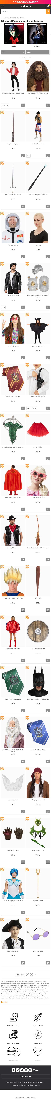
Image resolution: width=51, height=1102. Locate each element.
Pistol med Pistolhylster (38, 396)
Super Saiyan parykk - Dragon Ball (13, 598)
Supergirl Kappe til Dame (13, 649)
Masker (14, 46)
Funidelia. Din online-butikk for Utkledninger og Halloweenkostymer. (25, 6)
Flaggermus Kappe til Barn (38, 346)
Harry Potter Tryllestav (13, 144)
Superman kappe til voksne (13, 497)
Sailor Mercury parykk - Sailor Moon (13, 901)
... (1, 17)
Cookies (30, 1085)
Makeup (37, 46)
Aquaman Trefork (38, 901)
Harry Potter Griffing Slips (13, 396)
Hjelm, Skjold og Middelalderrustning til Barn (38, 296)
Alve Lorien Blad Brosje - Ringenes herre (13, 447)
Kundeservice (25, 1076)
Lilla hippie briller (38, 951)
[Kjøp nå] (23, 105)
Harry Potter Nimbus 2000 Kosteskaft (38, 548)
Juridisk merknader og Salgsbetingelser (32, 1082)
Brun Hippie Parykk (13, 346)
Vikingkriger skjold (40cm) (38, 649)
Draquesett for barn (38, 850)
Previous (1, 35)
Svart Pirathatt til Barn (13, 951)
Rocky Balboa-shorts (38, 144)
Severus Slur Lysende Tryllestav (38, 194)
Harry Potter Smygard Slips (13, 699)
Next (50, 35)
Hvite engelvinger (13, 800)
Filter (3, 52)
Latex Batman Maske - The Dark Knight (38, 699)
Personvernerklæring (19, 1085)
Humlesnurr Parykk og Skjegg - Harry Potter (13, 750)
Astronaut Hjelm (13, 245)
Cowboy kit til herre (13, 548)
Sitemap (37, 1085)
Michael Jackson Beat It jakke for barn (13, 93)
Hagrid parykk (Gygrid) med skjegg (38, 93)
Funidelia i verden (11, 1082)
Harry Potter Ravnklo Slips (38, 749)
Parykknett (38, 245)
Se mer (5, 1002)
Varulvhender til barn (13, 850)
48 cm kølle (38, 598)
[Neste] (35, 974)
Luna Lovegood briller (38, 497)
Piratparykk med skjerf (38, 800)
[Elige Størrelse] (5, 105)
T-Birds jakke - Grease (13, 295)
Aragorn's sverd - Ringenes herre (13, 194)
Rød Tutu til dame (38, 447)
